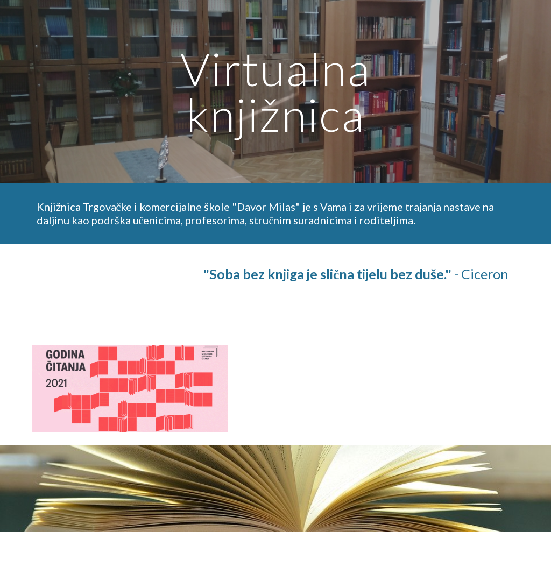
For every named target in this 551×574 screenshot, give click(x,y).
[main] (275, 91)
